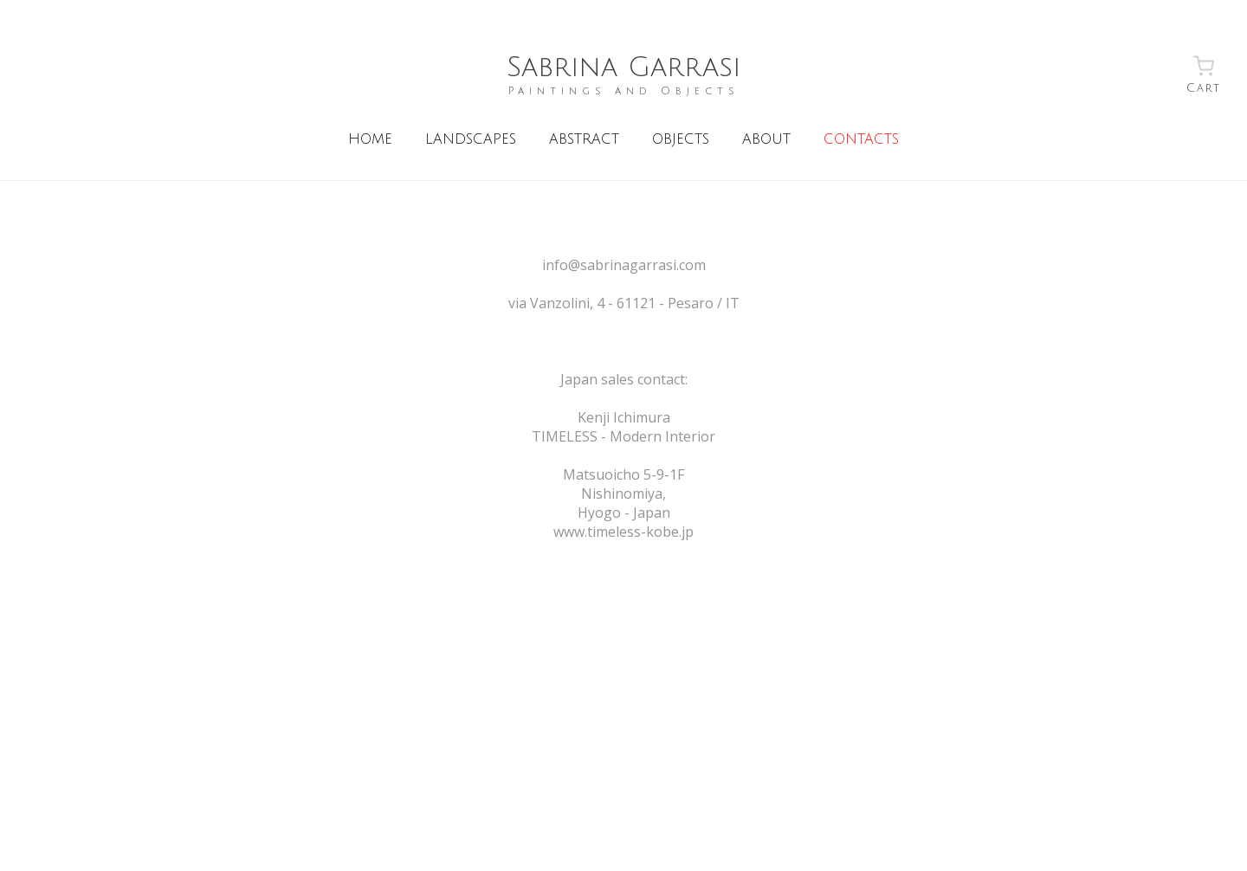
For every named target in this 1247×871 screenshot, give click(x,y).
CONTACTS (861, 139)
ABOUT (766, 139)
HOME (370, 139)
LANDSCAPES (470, 139)
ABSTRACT (584, 139)
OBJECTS (680, 139)
